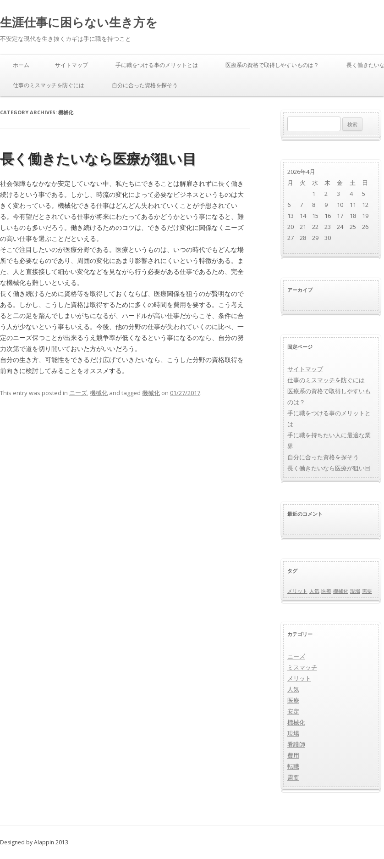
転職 (293, 766)
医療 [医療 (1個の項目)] (326, 591)
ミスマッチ (302, 667)
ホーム (21, 65)
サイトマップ (71, 65)
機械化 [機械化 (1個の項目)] (340, 591)
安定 (293, 711)
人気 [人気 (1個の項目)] (314, 591)
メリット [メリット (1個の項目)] (297, 591)
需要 (293, 777)
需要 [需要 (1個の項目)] (367, 591)
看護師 (296, 744)
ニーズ (78, 393)
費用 (293, 755)
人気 (293, 689)
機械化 (99, 393)
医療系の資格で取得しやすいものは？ (272, 65)
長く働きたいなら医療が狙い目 (98, 158)
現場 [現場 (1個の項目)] (355, 591)
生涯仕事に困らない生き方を (79, 22)
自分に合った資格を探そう (145, 85)
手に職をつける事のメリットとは (156, 65)
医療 (293, 700)
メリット (299, 678)
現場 (293, 733)
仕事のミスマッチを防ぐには (48, 85)
